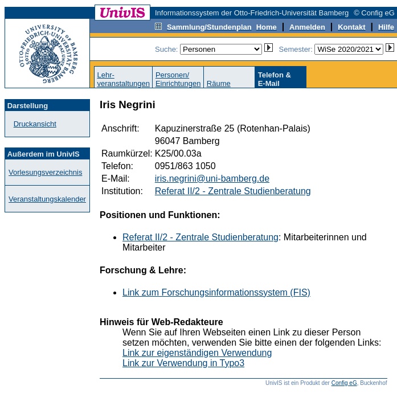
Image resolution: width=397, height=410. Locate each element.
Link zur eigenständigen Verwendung (197, 353)
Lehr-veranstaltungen (123, 79)
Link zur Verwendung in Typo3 (183, 363)
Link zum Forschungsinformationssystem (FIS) (216, 292)
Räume (219, 83)
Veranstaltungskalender (47, 199)
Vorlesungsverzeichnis (45, 172)
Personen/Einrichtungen (178, 79)
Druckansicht (35, 124)
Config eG (344, 383)
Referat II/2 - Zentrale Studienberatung (233, 191)
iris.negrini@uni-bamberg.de (212, 178)
